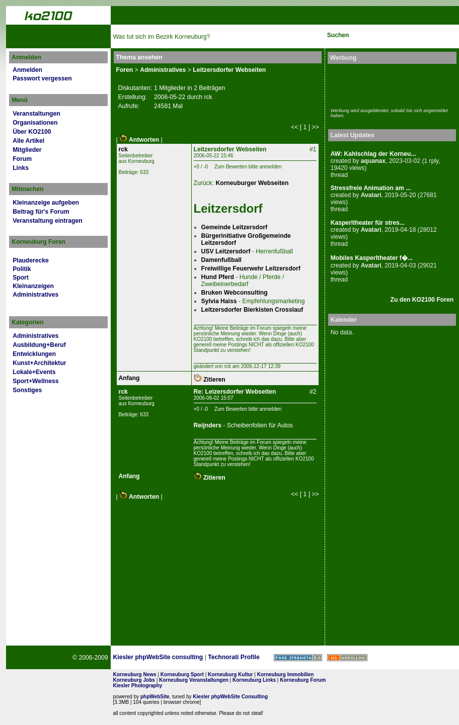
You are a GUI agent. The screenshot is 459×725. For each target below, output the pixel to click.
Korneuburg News (135, 674)
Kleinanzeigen (33, 286)
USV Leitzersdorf (226, 251)
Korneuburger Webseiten (251, 183)
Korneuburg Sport (182, 674)
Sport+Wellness (35, 381)
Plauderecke (31, 260)
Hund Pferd (218, 277)
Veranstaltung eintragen (47, 220)
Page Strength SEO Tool (298, 657)
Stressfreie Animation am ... (371, 188)
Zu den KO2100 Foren (422, 299)
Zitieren (209, 379)
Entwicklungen (34, 353)
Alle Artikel (28, 140)
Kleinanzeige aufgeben (46, 202)
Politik (22, 269)
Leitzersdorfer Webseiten (229, 69)
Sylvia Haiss (219, 301)
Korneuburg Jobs (134, 680)
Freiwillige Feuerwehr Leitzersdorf (250, 268)
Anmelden (27, 69)
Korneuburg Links (254, 680)
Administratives (35, 294)
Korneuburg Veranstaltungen (193, 680)
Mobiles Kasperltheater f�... (372, 257)
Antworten (139, 139)
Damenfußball (221, 259)
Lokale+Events (34, 372)
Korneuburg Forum (303, 680)
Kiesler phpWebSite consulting (158, 657)
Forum (22, 158)
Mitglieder (27, 149)
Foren (124, 69)
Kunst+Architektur (39, 363)
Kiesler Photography (138, 685)
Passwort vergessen (42, 78)
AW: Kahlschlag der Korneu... (373, 153)
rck (123, 149)
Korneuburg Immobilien (285, 674)
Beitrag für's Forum (41, 211)
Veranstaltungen (36, 113)
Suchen (338, 35)
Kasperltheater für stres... (368, 222)
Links (21, 167)
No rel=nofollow (347, 657)
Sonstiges (27, 390)
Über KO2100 (32, 131)
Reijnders (207, 425)
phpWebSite (155, 696)
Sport (21, 277)
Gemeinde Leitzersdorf (234, 227)
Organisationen (35, 122)
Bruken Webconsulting (234, 292)
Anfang (129, 378)
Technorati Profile (233, 657)
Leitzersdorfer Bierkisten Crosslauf (252, 309)
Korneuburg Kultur (230, 674)
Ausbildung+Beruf (39, 344)
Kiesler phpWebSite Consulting (230, 696)
